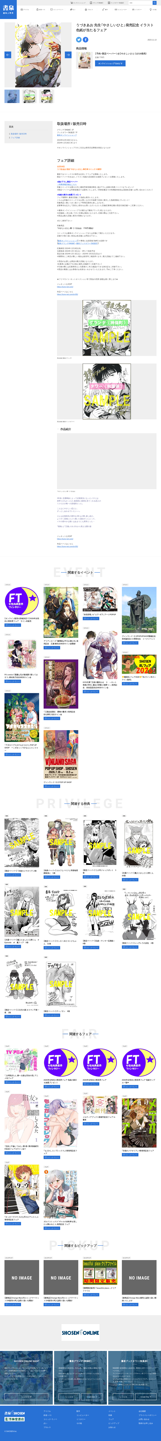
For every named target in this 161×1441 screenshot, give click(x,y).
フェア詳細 (15, 137)
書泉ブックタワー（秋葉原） (87, 243)
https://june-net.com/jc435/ (67, 294)
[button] (7, 55)
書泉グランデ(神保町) (66, 243)
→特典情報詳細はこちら (67, 184)
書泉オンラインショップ (67, 135)
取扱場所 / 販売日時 (18, 133)
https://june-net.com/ (65, 286)
